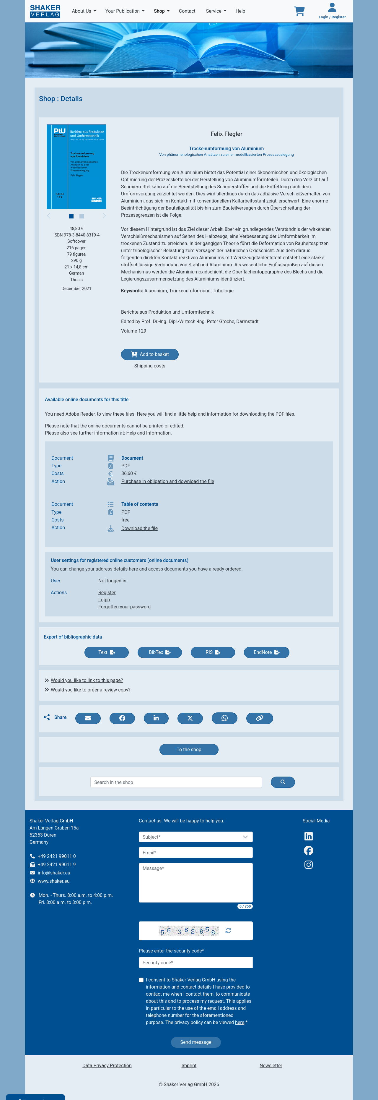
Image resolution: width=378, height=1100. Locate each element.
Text (106, 652)
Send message (195, 1042)
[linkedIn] (309, 836)
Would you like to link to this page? (87, 680)
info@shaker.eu (54, 873)
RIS (213, 652)
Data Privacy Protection (106, 1065)
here (239, 1022)
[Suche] (283, 782)
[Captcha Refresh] (228, 931)
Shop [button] (163, 10)
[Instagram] (309, 865)
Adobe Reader (80, 414)
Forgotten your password (124, 607)
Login (104, 599)
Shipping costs (149, 366)
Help (241, 11)
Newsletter (271, 1065)
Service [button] (214, 11)
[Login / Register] (332, 11)
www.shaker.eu (54, 881)
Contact (188, 11)
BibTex (160, 652)
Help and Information (148, 433)
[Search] (176, 782)
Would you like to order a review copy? (91, 690)
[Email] (196, 852)
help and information (209, 414)
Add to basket (150, 354)
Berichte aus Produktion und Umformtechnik (167, 312)
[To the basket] (299, 11)
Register (107, 592)
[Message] (196, 883)
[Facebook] (309, 850)
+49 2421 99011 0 (57, 856)
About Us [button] (82, 11)
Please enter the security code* (171, 951)
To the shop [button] (189, 749)
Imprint (189, 1065)
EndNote (266, 652)
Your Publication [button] (123, 11)
